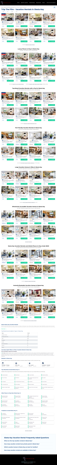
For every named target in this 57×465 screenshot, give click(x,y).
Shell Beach (17, 377)
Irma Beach (4, 381)
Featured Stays (32, 2)
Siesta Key (6, 24)
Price (7, 11)
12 (27, 345)
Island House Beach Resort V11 (48, 195)
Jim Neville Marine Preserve (19, 381)
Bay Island (43, 377)
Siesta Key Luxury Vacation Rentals (18, 84)
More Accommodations (51, 2)
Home (18, 2)
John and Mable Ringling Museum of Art (47, 388)
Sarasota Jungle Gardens (6, 387)
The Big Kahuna (45, 77)
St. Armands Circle (5, 384)
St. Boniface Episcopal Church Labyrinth (33, 378)
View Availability (10, 26)
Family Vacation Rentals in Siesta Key (29, 202)
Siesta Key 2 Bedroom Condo (20, 274)
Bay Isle (19, 197)
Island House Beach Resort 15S (34, 235)
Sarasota (3, 24)
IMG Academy (17, 384)
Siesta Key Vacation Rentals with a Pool (30, 123)
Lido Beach (30, 381)
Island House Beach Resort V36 (35, 195)
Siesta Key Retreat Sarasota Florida (8, 180)
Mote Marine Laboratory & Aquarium (19, 388)
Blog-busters (38, 2)
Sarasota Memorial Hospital (33, 387)
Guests (12, 11)
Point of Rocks (4, 377)
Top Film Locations (24, 2)
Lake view (10, 351)
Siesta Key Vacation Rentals (30, 44)
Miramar (31, 180)
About (43, 2)
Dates (3, 11)
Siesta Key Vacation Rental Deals (30, 281)
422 (28, 338)
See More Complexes (28, 430)
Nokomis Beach (31, 384)
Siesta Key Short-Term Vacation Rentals (30, 320)
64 (27, 340)
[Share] (54, 7)
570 (28, 336)
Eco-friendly (14, 351)
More (16, 11)
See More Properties (28, 241)
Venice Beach (44, 381)
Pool (2, 351)
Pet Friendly (6, 351)
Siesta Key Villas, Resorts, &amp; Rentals (35, 84)
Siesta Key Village (7, 103)
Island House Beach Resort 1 (20, 180)
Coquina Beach (44, 384)
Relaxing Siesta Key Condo (20, 259)
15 (27, 343)
